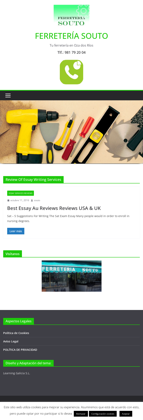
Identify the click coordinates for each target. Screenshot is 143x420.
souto (37, 200)
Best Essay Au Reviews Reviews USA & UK (54, 208)
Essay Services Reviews (20, 193)
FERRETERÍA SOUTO (71, 35)
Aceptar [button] (126, 413)
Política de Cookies (16, 333)
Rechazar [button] (81, 413)
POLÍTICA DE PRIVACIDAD (20, 350)
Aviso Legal (10, 341)
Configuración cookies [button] (102, 413)
